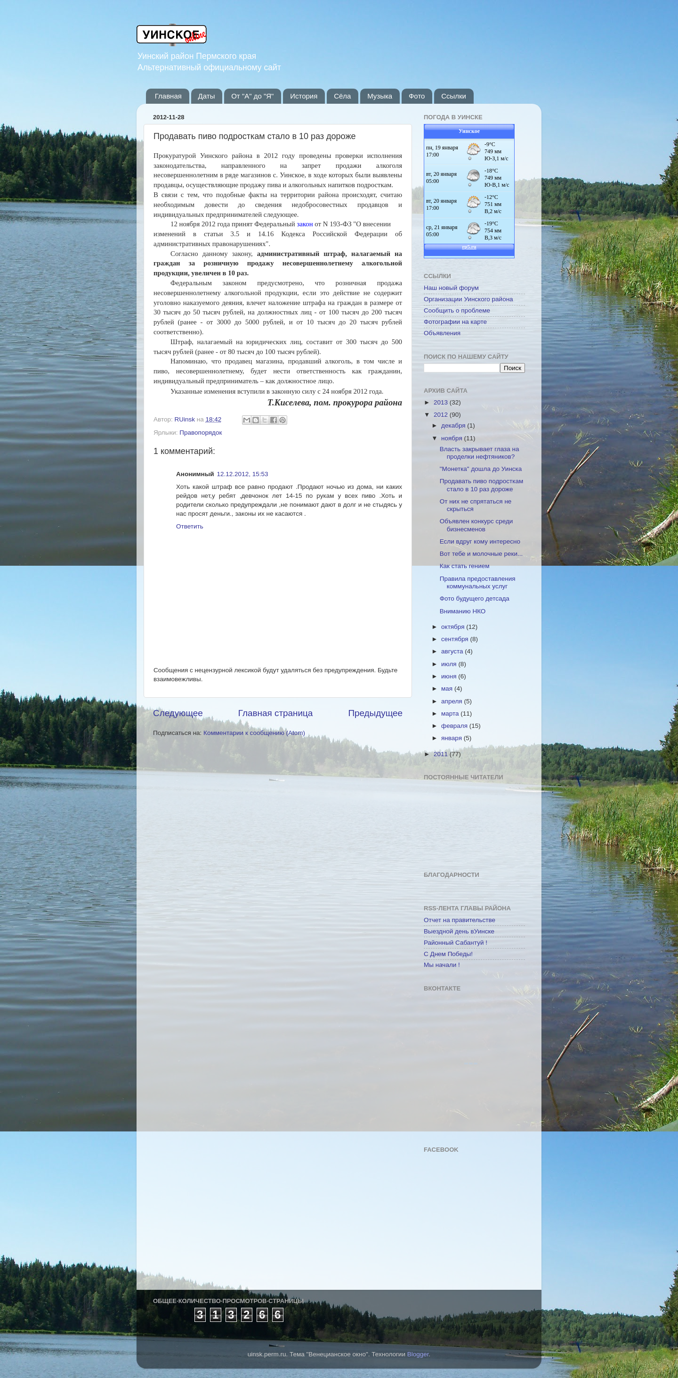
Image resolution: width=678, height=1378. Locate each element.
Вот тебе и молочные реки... (481, 553)
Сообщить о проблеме (457, 310)
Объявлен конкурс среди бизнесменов (476, 525)
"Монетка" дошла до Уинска (481, 468)
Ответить (189, 526)
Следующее (178, 713)
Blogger (418, 1354)
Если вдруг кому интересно (480, 541)
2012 (442, 414)
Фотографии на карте (455, 321)
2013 (442, 402)
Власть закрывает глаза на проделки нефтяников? (479, 453)
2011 (442, 754)
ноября (452, 438)
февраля (455, 725)
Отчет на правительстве (459, 920)
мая (447, 688)
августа (453, 651)
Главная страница (275, 713)
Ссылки (453, 96)
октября (453, 626)
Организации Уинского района (468, 299)
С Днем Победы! (448, 953)
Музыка (379, 96)
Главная (168, 96)
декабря (454, 425)
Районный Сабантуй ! (455, 942)
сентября (455, 639)
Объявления (442, 333)
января (452, 738)
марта (450, 713)
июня (449, 676)
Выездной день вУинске (459, 931)
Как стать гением (465, 565)
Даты (206, 96)
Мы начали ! (442, 964)
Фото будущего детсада (474, 598)
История (303, 96)
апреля (452, 701)
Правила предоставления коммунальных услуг (478, 582)
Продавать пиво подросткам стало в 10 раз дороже (481, 485)
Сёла (342, 96)
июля (449, 664)
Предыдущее (375, 713)
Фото (417, 96)
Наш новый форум (451, 287)
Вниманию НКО (463, 611)
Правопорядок (200, 432)
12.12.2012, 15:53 (242, 474)
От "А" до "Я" (252, 96)
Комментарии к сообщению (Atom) (254, 732)
